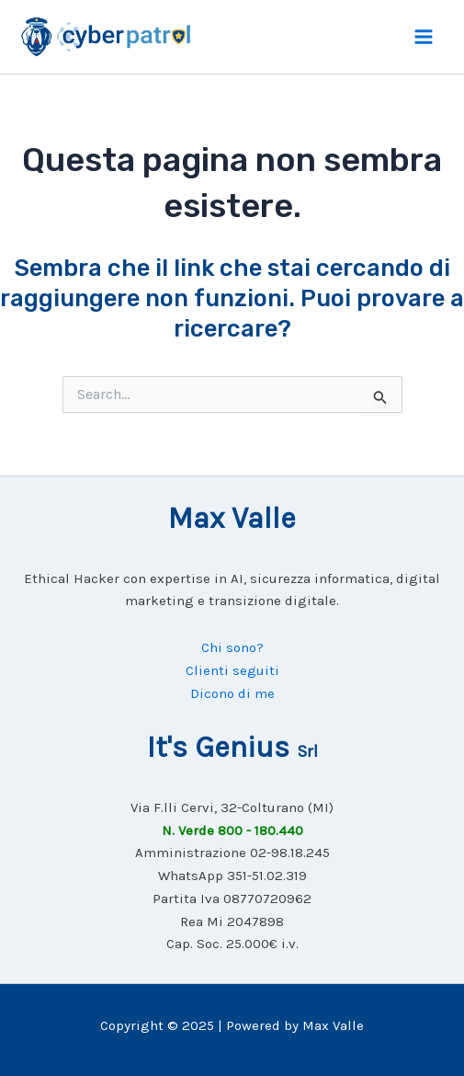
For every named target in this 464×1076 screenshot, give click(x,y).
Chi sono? (232, 647)
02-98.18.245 (290, 852)
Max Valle (333, 1025)
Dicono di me (232, 693)
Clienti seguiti (232, 670)
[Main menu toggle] (424, 37)
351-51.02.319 (267, 875)
